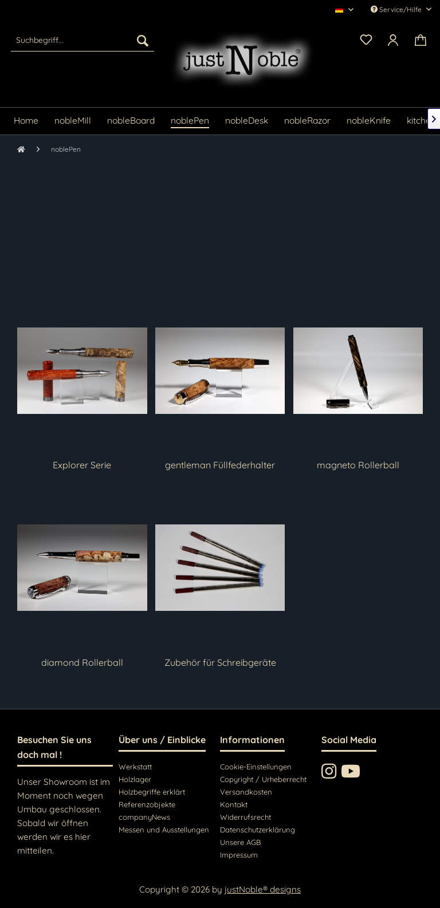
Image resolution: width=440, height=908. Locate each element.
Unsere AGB (240, 842)
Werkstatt (135, 766)
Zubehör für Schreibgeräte (220, 662)
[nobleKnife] (369, 121)
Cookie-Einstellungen (256, 766)
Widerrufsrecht (245, 817)
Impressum (239, 854)
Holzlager (135, 779)
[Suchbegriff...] (82, 40)
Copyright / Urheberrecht (263, 779)
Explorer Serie (82, 465)
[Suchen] (142, 40)
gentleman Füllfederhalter (220, 465)
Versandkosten (246, 791)
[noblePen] (190, 121)
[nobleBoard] (131, 121)
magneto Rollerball (358, 465)
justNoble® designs (263, 889)
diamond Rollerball (82, 662)
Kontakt (233, 804)
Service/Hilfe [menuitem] (397, 9)
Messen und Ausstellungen (164, 829)
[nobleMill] (72, 121)
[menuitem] (82, 40)
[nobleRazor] (307, 121)
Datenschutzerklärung (257, 829)
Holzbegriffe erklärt (152, 791)
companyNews (144, 817)
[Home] (26, 121)
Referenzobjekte (147, 804)
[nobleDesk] (246, 121)
